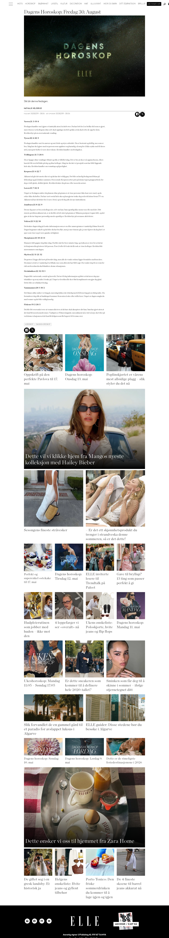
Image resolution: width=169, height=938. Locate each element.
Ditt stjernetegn (127, 4)
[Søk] (164, 4)
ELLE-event (96, 4)
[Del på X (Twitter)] (142, 114)
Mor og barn (110, 4)
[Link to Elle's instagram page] (27, 921)
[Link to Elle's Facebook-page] (34, 921)
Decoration (76, 4)
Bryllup (142, 4)
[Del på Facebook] (137, 114)
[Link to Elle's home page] (84, 921)
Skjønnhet (43, 4)
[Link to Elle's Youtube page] (41, 921)
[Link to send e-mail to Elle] (49, 921)
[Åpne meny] (11, 3)
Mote (20, 4)
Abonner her (154, 4)
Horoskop (30, 4)
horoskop (29, 324)
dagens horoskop (43, 324)
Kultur (64, 4)
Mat (86, 4)
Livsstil (54, 4)
